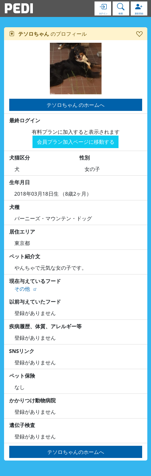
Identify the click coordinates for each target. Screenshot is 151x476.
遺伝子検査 (22, 424)
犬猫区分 (19, 157)
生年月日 (19, 182)
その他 (22, 288)
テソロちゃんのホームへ (75, 451)
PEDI (19, 8)
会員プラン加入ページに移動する (75, 141)
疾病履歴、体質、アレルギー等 (45, 326)
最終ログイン (24, 120)
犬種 (14, 206)
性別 (84, 157)
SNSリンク (22, 350)
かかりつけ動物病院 (32, 400)
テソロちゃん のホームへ (76, 104)
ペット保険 (22, 375)
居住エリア (22, 231)
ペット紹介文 (24, 256)
